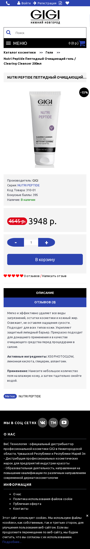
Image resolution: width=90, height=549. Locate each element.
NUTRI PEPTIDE (29, 185)
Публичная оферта (27, 503)
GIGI (35, 180)
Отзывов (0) (45, 302)
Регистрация (44, 3)
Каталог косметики (20, 52)
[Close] (87, 515)
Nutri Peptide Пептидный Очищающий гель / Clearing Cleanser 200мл (40, 61)
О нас (17, 494)
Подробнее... (12, 541)
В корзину (45, 259)
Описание (45, 292)
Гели (49, 52)
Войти (24, 3)
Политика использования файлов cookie (42, 499)
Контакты (20, 508)
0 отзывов (32, 276)
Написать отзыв (54, 276)
